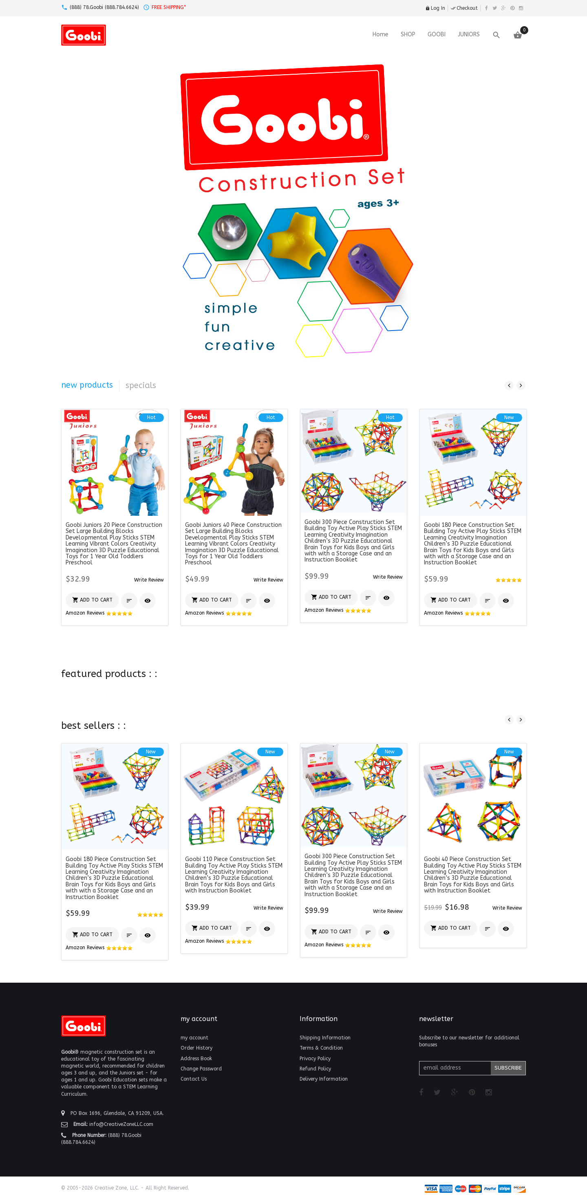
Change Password (201, 1069)
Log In (435, 8)
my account (194, 1038)
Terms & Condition (321, 1048)
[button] (149, 580)
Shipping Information (325, 1038)
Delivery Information (324, 1079)
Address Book (196, 1058)
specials (141, 385)
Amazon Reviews (99, 613)
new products (87, 385)
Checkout (464, 8)
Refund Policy (315, 1069)
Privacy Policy (315, 1058)
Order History (196, 1048)
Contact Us (194, 1079)
